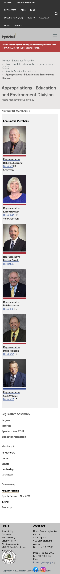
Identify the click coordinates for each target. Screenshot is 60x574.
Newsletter (10, 10)
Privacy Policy (8, 537)
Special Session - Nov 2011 (16, 496)
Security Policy (9, 540)
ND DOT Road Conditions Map (13, 549)
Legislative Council (26, 2)
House (5, 458)
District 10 (8, 354)
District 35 (8, 309)
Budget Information (14, 437)
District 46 (8, 215)
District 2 (8, 166)
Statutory (7, 507)
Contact (18, 25)
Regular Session (10, 490)
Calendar (44, 18)
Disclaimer (7, 534)
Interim (6, 425)
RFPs (23, 10)
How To (31, 18)
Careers (8, 2)
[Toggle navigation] (53, 34)
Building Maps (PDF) (13, 18)
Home (5, 60)
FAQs (32, 10)
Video (6, 25)
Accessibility (7, 531)
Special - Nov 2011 (13, 431)
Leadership (8, 469)
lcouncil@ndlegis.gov (44, 562)
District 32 (8, 263)
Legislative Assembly (23, 60)
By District (7, 474)
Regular (6, 420)
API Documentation (11, 544)
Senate (5, 463)
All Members (8, 452)
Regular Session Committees (20, 71)
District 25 (8, 399)
